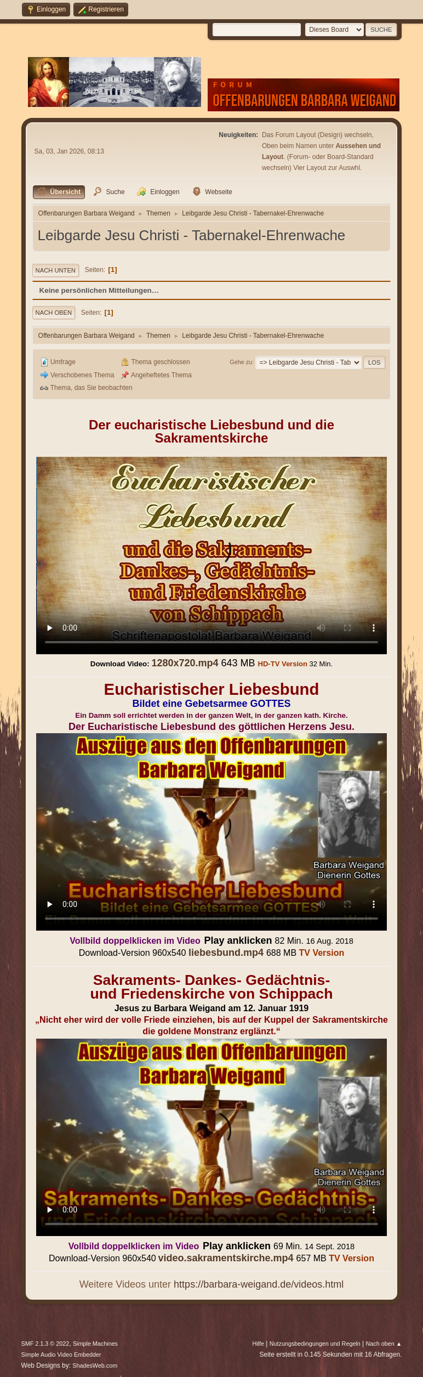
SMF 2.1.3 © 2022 (45, 1343)
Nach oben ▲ (384, 1343)
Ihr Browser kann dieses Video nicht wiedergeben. (211, 555)
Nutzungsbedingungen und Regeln (315, 1343)
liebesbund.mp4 (226, 952)
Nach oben (54, 312)
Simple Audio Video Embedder (61, 1354)
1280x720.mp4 (184, 663)
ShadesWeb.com (94, 1365)
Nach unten (56, 270)
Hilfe (258, 1343)
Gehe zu (241, 362)
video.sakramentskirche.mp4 (225, 1258)
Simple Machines (95, 1343)
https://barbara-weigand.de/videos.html (259, 1284)
